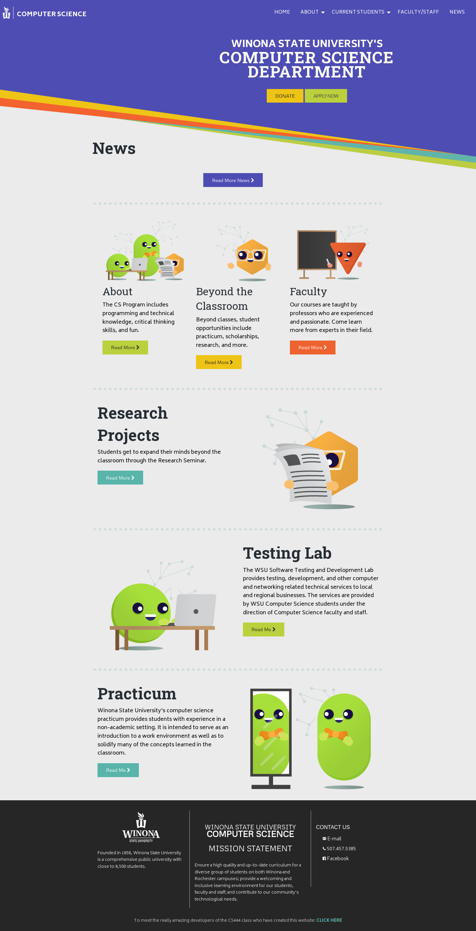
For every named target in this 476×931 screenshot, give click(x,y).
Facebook (336, 855)
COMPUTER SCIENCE (52, 14)
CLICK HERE (329, 917)
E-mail (332, 836)
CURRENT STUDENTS (358, 12)
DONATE (285, 92)
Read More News (233, 176)
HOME (282, 12)
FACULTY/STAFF (418, 12)
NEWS (457, 12)
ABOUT (309, 12)
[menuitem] (49, 14)
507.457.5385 (339, 845)
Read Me (264, 626)
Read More (125, 344)
